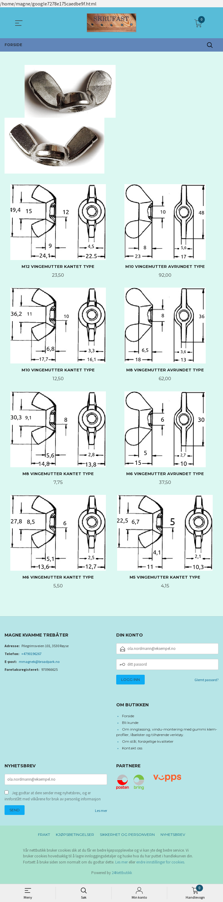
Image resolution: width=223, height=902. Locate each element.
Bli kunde (130, 725)
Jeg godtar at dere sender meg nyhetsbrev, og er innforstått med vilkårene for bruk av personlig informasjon (53, 799)
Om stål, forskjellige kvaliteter (148, 744)
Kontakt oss (132, 750)
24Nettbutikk (122, 875)
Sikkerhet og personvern (127, 837)
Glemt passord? (206, 682)
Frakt (44, 837)
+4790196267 (31, 656)
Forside (128, 718)
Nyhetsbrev (172, 837)
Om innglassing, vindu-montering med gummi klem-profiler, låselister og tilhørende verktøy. (167, 734)
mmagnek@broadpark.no (39, 663)
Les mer (101, 813)
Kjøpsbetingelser (75, 837)
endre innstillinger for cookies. (160, 865)
